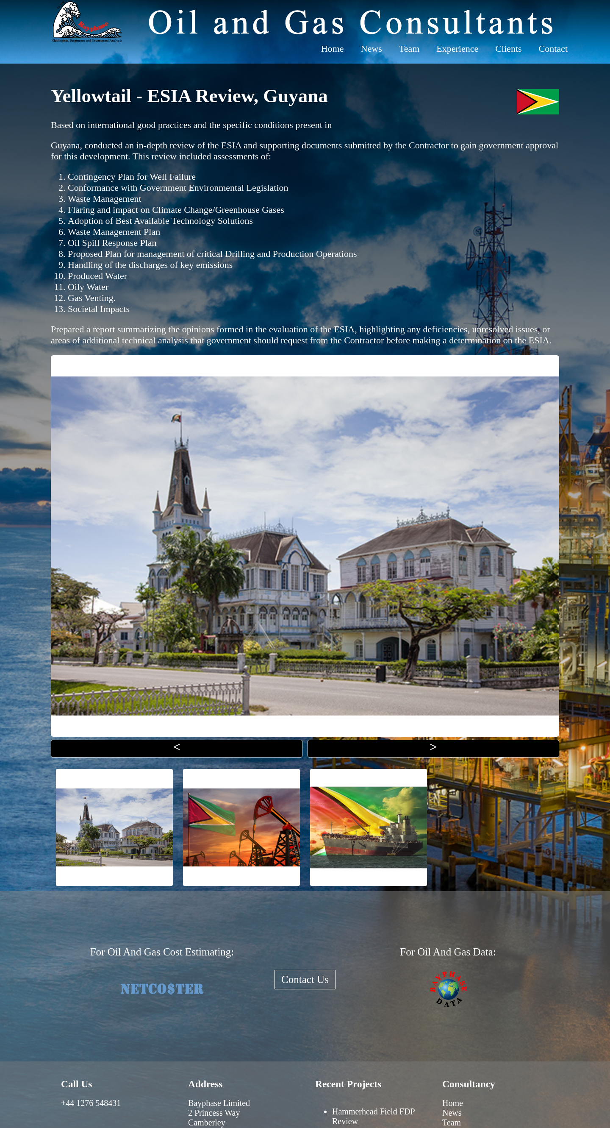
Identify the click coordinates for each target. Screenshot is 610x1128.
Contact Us (305, 979)
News (371, 48)
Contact (553, 48)
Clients (508, 48)
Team (409, 48)
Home (332, 48)
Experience (457, 48)
